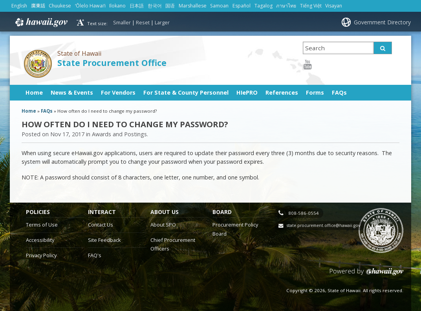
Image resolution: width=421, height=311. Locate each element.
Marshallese (193, 5)
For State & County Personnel (186, 92)
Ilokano (117, 5)
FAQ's (94, 255)
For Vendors (118, 92)
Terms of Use (42, 224)
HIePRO (247, 92)
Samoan (219, 5)
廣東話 (38, 5)
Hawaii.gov (40, 22)
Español (241, 5)
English (19, 5)
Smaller (122, 22)
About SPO (163, 224)
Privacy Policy (41, 255)
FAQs (339, 92)
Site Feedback (104, 239)
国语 (170, 5)
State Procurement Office (112, 62)
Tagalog (263, 5)
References (281, 92)
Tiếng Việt (311, 5)
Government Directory (382, 22)
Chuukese (60, 5)
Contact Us (100, 224)
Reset (143, 22)
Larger (162, 22)
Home (34, 92)
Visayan (333, 5)
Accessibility (40, 239)
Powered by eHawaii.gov (366, 274)
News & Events (72, 92)
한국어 (155, 5)
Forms (315, 92)
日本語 (137, 5)
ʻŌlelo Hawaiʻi (90, 5)
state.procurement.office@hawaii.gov (323, 225)
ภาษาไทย (286, 5)
